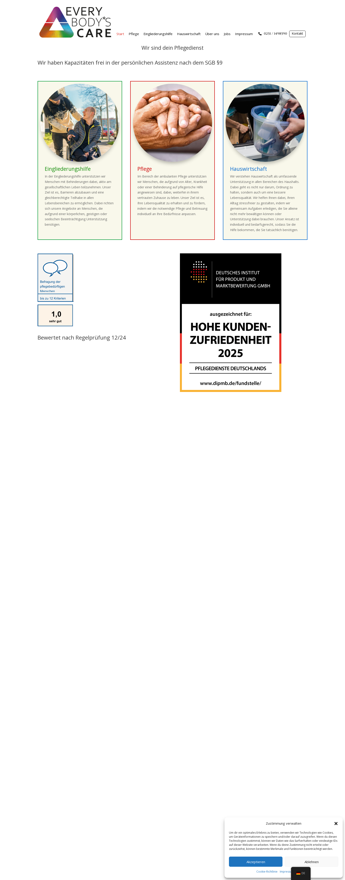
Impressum (287, 871)
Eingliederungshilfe (157, 34)
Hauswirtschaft (189, 34)
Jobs (227, 34)
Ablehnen (312, 862)
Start (120, 34)
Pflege (134, 34)
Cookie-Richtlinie (267, 871)
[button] (336, 823)
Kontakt (297, 33)
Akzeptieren (255, 862)
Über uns (212, 34)
